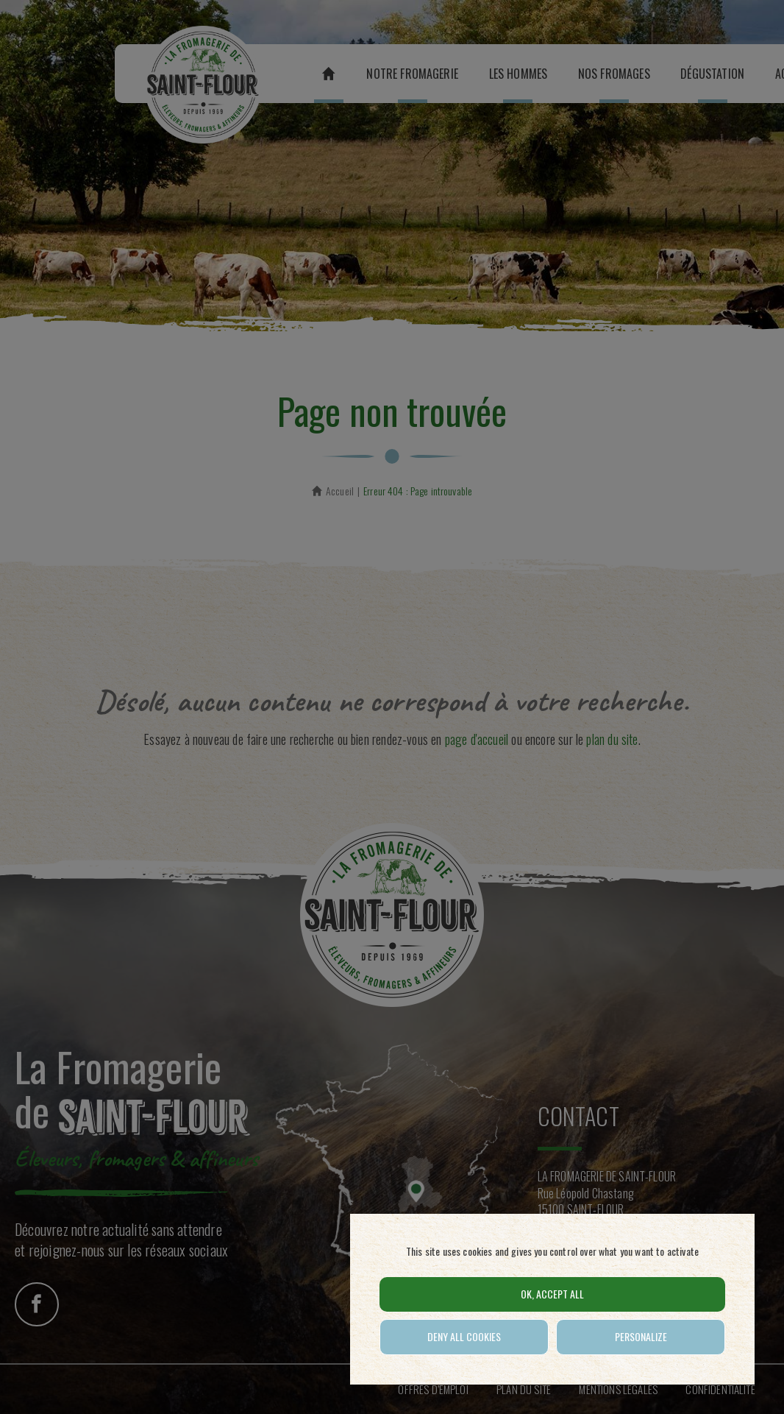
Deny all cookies (464, 1336)
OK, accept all (552, 1293)
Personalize (641, 1336)
